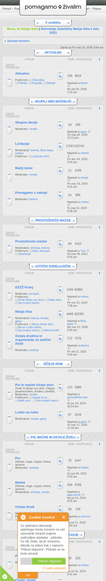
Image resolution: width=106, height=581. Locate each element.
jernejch (34, 293)
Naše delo (54, 299)
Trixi (83, 250)
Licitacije (22, 144)
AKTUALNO (52, 52)
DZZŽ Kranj (24, 287)
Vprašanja (24, 253)
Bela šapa (46, 150)
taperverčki (74, 494)
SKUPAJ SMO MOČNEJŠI (53, 101)
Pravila (18, 8)
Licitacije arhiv (40, 156)
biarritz (35, 150)
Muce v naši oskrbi (29, 327)
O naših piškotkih (54, 568)
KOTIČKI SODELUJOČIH (52, 266)
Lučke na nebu (26, 412)
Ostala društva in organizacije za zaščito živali (33, 339)
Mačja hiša (23, 311)
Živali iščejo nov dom (31, 299)
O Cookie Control (23, 517)
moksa (85, 201)
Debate (50, 82)
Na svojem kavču (28, 302)
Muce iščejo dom (42, 324)
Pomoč (7, 8)
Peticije (22, 82)
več (27, 575)
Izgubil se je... (40, 397)
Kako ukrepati (40, 250)
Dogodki (37, 82)
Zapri (64, 517)
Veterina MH (51, 330)
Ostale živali (24, 507)
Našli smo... (25, 400)
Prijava (96, 8)
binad (84, 82)
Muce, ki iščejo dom (22, 29)
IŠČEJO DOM (52, 364)
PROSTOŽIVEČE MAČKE (53, 220)
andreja (35, 247)
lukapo (85, 467)
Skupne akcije (26, 122)
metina (19, 153)
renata (33, 128)
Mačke (20, 482)
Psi (17, 458)
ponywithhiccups (77, 397)
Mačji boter (24, 168)
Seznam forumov (18, 40)
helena (33, 199)
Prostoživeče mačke (31, 241)
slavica (85, 345)
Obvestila (38, 79)
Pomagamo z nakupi (31, 193)
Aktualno (22, 73)
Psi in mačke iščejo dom (34, 385)
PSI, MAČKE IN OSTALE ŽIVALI (53, 437)
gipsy (84, 131)
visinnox (86, 516)
